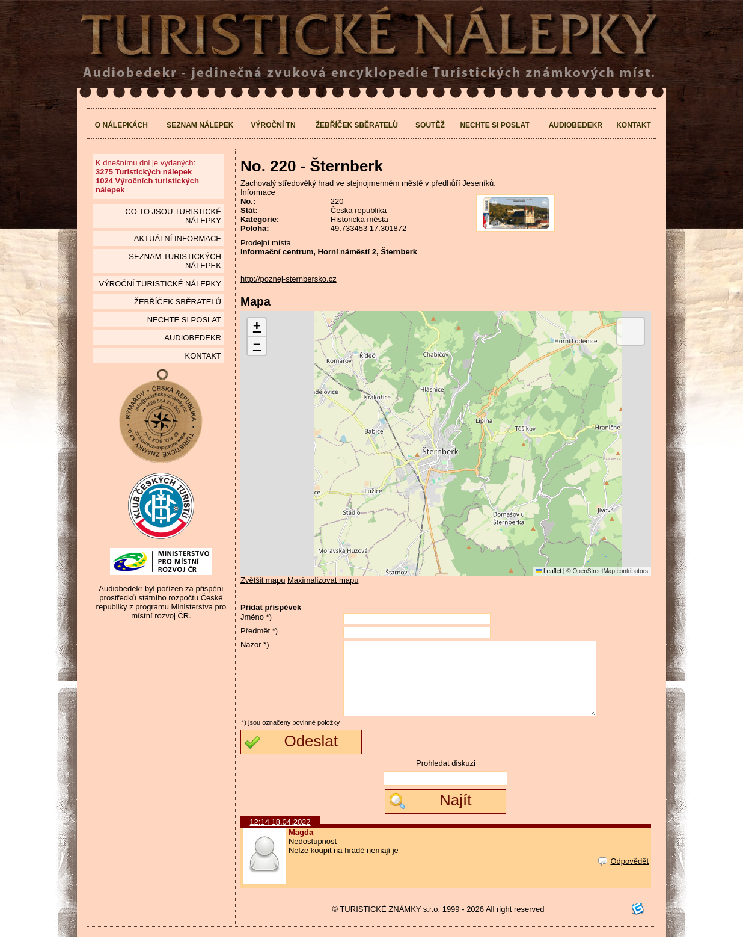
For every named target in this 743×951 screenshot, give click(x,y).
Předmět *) (259, 630)
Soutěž (430, 125)
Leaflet (548, 571)
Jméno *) (256, 616)
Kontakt (633, 125)
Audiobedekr (575, 125)
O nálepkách (121, 125)
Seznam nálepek (200, 125)
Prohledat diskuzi (445, 777)
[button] (257, 327)
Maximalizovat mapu (323, 580)
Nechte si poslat (494, 125)
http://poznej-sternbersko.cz (288, 278)
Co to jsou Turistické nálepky (173, 216)
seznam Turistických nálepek (175, 261)
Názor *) (254, 644)
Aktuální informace (177, 238)
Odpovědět (623, 875)
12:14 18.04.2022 (279, 836)
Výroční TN (273, 125)
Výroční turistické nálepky (160, 283)
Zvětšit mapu (262, 580)
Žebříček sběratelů (357, 125)
